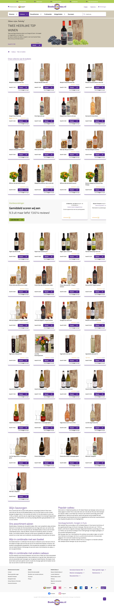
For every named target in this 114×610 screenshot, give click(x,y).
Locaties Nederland (55, 574)
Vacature (53, 583)
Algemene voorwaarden (56, 581)
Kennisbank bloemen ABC (76, 570)
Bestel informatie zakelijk (33, 572)
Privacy (29, 579)
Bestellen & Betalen (12, 576)
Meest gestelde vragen (98, 570)
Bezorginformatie (12, 579)
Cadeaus (13, 52)
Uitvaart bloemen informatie (14, 581)
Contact (9, 572)
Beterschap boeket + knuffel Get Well (104, 205)
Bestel (36, 45)
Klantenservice (96, 573)
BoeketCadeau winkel (55, 576)
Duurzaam (30, 576)
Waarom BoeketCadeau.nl (56, 572)
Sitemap (53, 579)
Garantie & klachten (12, 583)
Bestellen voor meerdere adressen (35, 574)
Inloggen (86, 6)
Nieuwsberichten (74, 576)
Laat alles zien (17, 220)
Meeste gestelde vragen (13, 574)
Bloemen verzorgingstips (76, 573)
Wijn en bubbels (21, 52)
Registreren (93, 6)
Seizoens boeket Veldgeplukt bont (74, 207)
